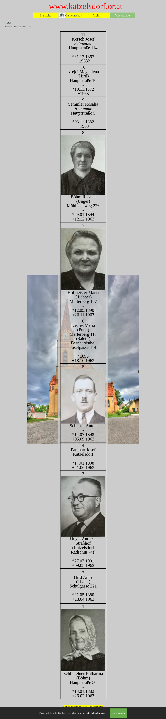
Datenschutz (87, 706)
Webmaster (98, 706)
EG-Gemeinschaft (71, 15)
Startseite (45, 15)
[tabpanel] (83, 365)
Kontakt (66, 706)
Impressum (76, 706)
